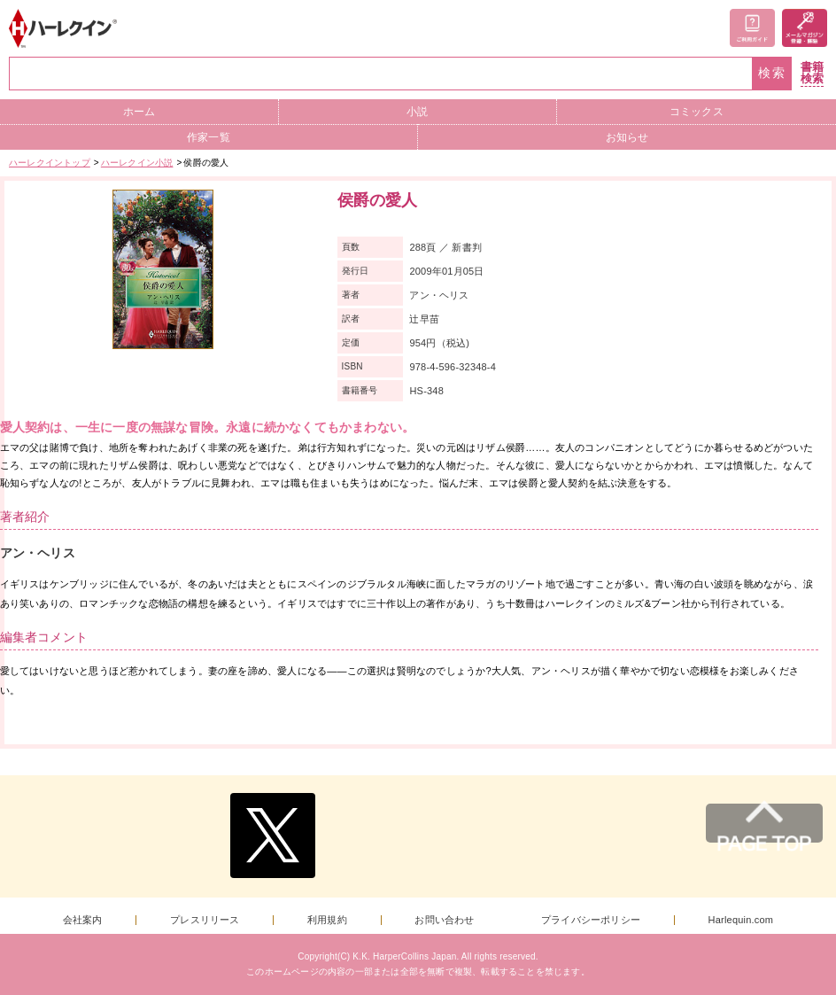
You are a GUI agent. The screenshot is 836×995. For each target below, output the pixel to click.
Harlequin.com (741, 920)
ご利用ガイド (752, 28)
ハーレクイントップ (49, 162)
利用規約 (327, 920)
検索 (772, 73)
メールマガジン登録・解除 (804, 28)
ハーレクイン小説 (137, 162)
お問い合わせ (444, 920)
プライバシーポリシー (590, 920)
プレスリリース (204, 920)
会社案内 (83, 920)
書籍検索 (812, 73)
